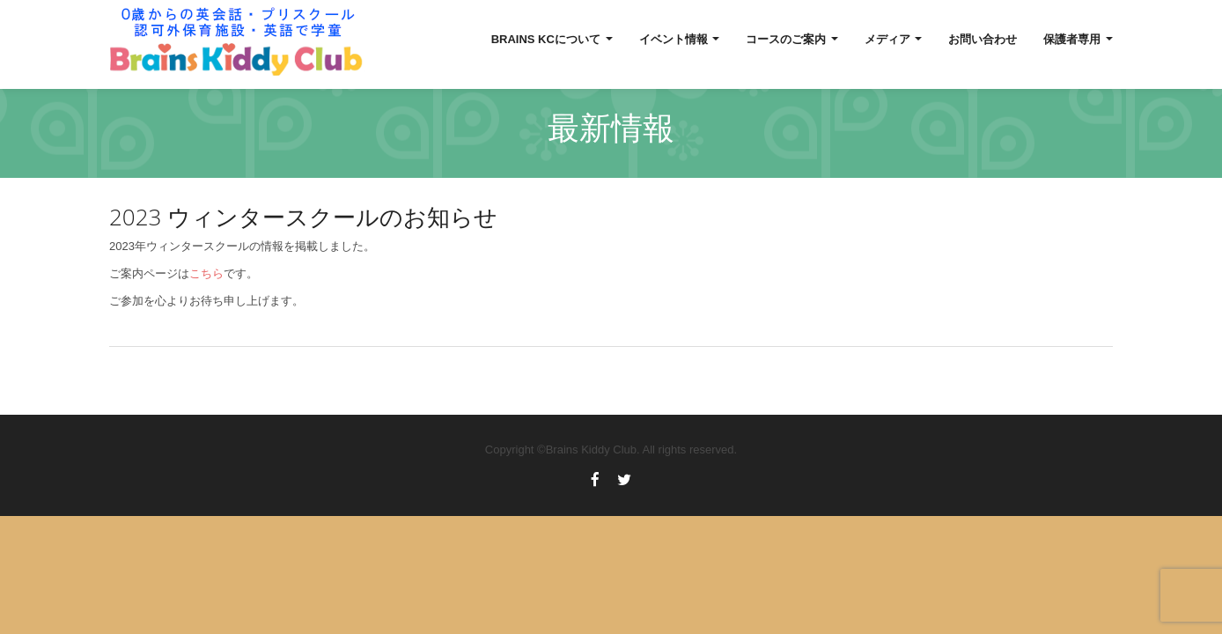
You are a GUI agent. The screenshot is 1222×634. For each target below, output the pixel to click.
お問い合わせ (982, 39)
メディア (894, 39)
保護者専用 (1078, 39)
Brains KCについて (552, 39)
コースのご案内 (792, 39)
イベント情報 (679, 39)
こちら (206, 273)
